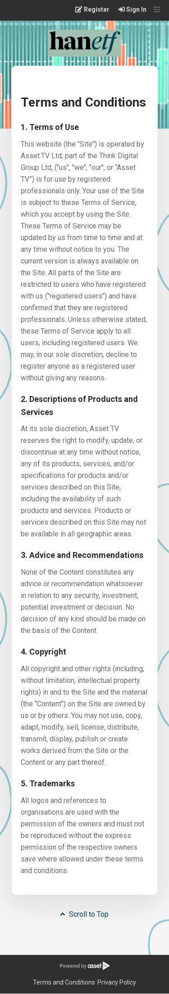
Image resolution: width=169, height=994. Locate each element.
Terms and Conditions (64, 982)
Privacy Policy (116, 982)
